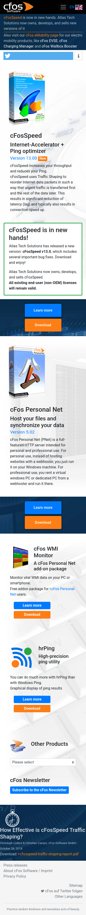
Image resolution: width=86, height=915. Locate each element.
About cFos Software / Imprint (28, 871)
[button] (38, 56)
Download (43, 325)
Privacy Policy (14, 876)
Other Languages (69, 896)
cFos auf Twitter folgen (62, 891)
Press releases (15, 865)
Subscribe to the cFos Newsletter (39, 790)
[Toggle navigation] (63, 7)
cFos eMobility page (42, 35)
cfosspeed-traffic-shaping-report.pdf (49, 854)
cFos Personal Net (36, 409)
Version (24, 158)
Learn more (43, 310)
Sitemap (76, 885)
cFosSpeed (13, 17)
